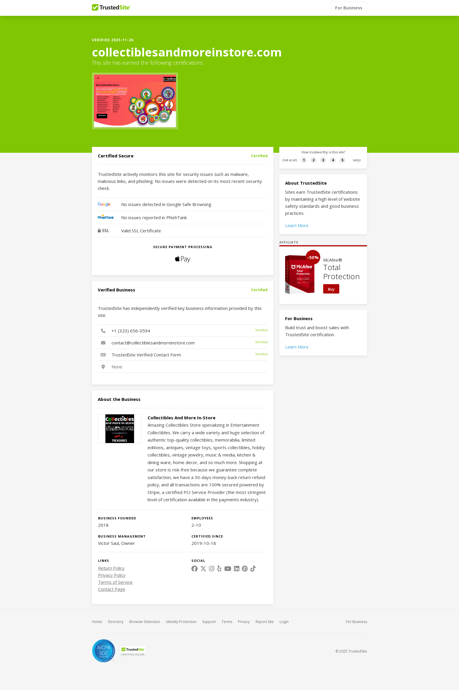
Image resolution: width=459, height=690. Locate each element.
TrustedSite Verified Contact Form (146, 355)
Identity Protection (181, 621)
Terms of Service (115, 582)
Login (284, 621)
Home (97, 621)
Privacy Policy (112, 575)
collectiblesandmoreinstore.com (187, 52)
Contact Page (111, 589)
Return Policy (111, 568)
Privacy (244, 621)
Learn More (297, 225)
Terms (227, 621)
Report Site (265, 621)
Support (209, 621)
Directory (116, 621)
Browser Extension (144, 621)
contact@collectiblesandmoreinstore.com (153, 343)
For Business (348, 8)
